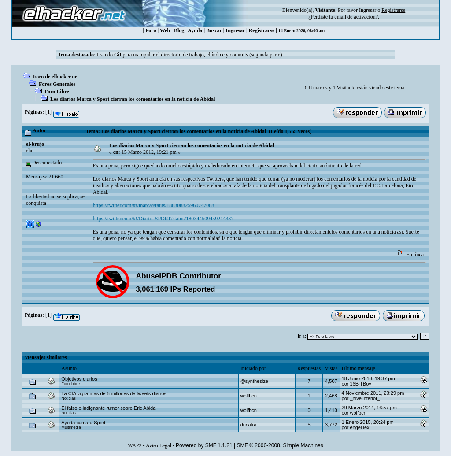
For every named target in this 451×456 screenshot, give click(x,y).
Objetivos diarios (79, 379)
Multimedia (71, 427)
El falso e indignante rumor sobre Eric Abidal (108, 408)
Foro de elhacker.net (56, 77)
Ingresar (367, 10)
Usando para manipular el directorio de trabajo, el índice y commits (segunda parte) (189, 55)
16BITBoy (360, 383)
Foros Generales (57, 84)
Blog (179, 30)
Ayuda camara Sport (83, 422)
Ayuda (195, 30)
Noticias (68, 398)
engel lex (359, 427)
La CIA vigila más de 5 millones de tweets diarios (113, 393)
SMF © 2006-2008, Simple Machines (280, 445)
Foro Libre (56, 92)
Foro (150, 30)
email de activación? (356, 17)
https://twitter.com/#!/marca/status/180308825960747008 (153, 205)
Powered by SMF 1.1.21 (204, 445)
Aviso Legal (158, 445)
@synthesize (254, 381)
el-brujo (35, 144)
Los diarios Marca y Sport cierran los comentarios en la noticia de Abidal (132, 99)
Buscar (214, 30)
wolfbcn (248, 395)
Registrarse (262, 30)
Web (165, 30)
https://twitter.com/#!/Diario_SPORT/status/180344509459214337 (163, 218)
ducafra (248, 424)
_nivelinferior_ (365, 398)
